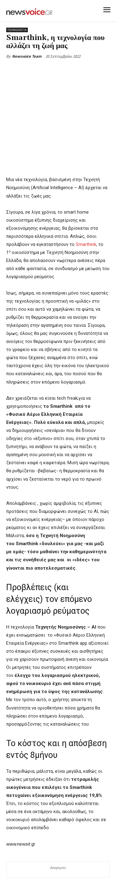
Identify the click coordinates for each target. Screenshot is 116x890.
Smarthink (86, 244)
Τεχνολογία (17, 30)
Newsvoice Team (26, 56)
